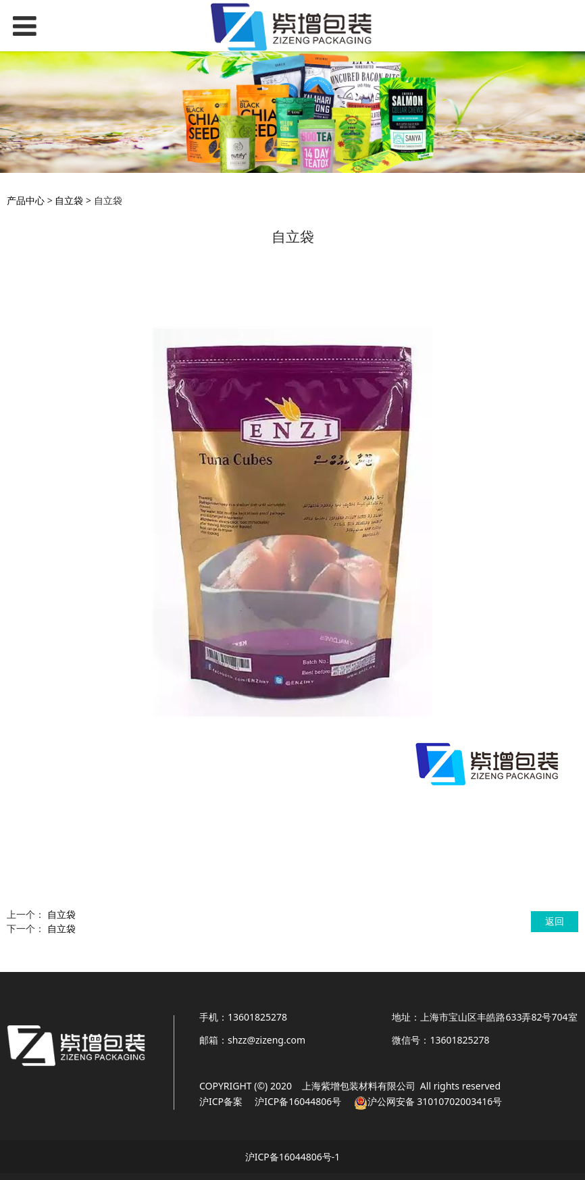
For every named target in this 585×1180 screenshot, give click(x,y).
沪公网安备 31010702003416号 (435, 1101)
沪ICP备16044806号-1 (292, 1156)
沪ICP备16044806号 (297, 1101)
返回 (554, 921)
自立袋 (69, 200)
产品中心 (26, 200)
